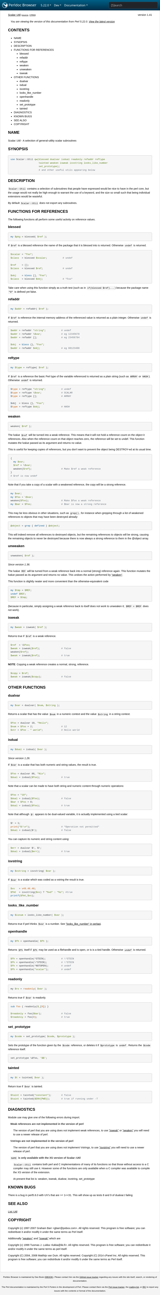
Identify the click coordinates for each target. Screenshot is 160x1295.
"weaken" (116, 574)
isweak (24, 73)
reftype (24, 61)
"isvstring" (105, 1147)
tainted (23, 108)
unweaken (26, 69)
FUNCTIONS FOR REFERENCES (34, 49)
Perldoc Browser (19, 5)
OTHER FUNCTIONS (26, 77)
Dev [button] (56, 5)
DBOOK (49, 1277)
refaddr (24, 57)
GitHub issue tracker (89, 1277)
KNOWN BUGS (23, 116)
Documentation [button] (74, 5)
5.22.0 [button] (45, 5)
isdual (23, 85)
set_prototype (27, 104)
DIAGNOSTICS (23, 112)
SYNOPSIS (20, 42)
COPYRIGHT (21, 124)
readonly (25, 100)
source (25, 15)
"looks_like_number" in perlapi (83, 923)
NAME (17, 38)
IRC (144, 1287)
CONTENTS (19, 30)
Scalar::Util (14, 14)
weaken (24, 65)
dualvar (24, 81)
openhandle (26, 96)
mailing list (134, 1287)
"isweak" (114, 1130)
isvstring (24, 89)
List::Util (12, 1211)
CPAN (32, 15)
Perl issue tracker (116, 1287)
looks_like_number (30, 92)
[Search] (133, 5)
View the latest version (102, 21)
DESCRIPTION (23, 45)
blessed (24, 53)
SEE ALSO (20, 120)
